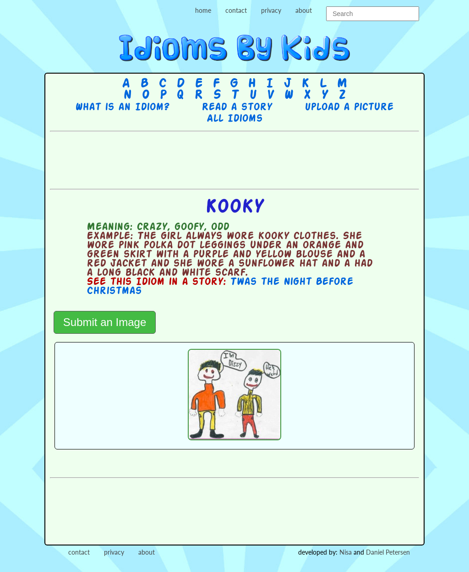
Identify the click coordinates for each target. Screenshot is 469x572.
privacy (271, 10)
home (203, 10)
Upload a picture (349, 107)
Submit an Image (104, 322)
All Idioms (234, 118)
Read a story (237, 107)
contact (236, 10)
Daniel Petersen (388, 552)
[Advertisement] (234, 159)
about (303, 10)
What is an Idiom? (122, 107)
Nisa (345, 552)
